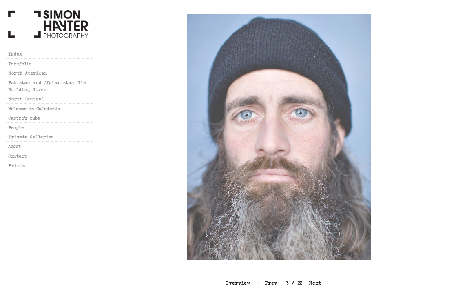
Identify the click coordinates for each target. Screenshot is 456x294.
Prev (266, 283)
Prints (16, 165)
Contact (17, 155)
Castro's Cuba (24, 117)
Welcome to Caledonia (34, 108)
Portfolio (19, 63)
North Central (26, 98)
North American (31, 73)
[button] (238, 283)
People (16, 127)
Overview (238, 283)
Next (319, 283)
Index (15, 53)
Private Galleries (30, 136)
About (14, 146)
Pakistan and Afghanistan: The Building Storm (47, 86)
